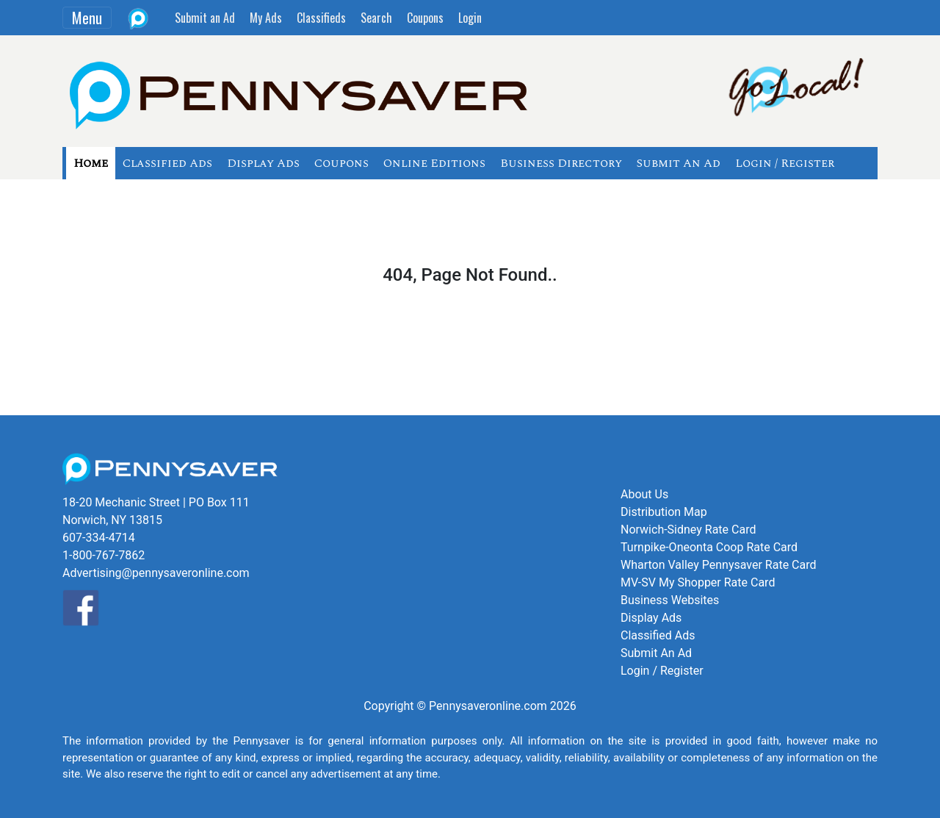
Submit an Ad (205, 17)
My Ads (266, 17)
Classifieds (321, 17)
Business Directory (561, 163)
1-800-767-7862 (103, 555)
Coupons (425, 17)
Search (376, 17)
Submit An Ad (678, 163)
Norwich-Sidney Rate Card (688, 530)
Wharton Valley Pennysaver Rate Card (719, 565)
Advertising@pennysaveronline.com (156, 573)
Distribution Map (664, 512)
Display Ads (263, 163)
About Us (644, 494)
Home (90, 163)
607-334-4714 (98, 538)
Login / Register (784, 163)
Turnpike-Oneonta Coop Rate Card (709, 547)
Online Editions (434, 163)
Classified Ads (167, 163)
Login (470, 17)
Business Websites (670, 600)
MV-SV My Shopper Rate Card (698, 582)
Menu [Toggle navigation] (87, 18)
